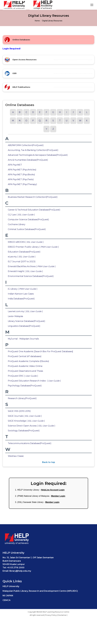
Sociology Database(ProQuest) (24, 430)
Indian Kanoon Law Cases (21, 294)
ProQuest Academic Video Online (25, 366)
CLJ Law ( (15, 214)
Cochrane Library (16, 224)
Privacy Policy (51, 615)
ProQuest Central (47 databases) (24, 356)
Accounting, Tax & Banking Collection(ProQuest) (33, 150)
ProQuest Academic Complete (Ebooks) (28, 361)
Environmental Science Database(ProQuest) (31, 276)
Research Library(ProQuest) (22, 398)
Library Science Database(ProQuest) (26, 321)
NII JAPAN (8, 595)
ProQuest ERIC (16, 376)
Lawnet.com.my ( (19, 311)
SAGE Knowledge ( (20, 421)
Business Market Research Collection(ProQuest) (33, 197)
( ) (31, 376)
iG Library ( (16, 289)
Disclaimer (62, 615)
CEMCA (6, 600)
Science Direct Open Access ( (25, 426)
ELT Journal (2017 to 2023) (21, 261)
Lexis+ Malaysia (15, 316)
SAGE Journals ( (18, 416)
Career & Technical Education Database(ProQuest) (34, 210)
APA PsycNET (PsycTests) (21, 179)
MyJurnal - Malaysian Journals (23, 339)
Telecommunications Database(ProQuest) (29, 443)
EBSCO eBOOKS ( (19, 242)
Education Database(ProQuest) (24, 252)
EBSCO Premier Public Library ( (27, 247)
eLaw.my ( (15, 256)
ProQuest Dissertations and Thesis (25, 371)
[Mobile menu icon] (91, 4)
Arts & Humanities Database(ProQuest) (28, 160)
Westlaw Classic (16, 456)
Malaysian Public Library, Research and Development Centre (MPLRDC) (40, 591)
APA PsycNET (15, 165)
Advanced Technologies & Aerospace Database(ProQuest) (38, 155)
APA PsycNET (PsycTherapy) (22, 184)
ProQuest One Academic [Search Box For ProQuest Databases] (40, 351)
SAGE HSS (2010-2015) (19, 411)
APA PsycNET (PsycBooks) (21, 174)
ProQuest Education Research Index (27, 381)
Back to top (48, 462)
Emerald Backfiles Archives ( (25, 266)
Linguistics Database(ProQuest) (24, 326)
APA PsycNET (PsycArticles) (22, 169)
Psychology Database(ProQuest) (25, 385)
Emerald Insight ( (19, 271)
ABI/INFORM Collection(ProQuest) (26, 145)
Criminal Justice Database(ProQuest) (27, 229)
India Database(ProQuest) (21, 298)
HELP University (11, 586)
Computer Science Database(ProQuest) (28, 219)
